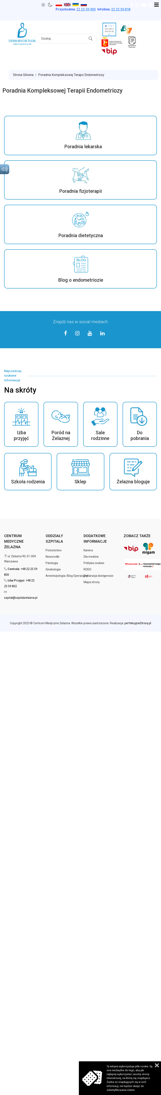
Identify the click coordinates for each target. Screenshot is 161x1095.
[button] (80, 135)
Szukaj (91, 38)
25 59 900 (86, 9)
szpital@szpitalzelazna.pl (20, 597)
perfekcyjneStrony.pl (137, 623)
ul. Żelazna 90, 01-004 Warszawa (20, 559)
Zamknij (157, 1065)
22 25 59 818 (120, 9)
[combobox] (65, 38)
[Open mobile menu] (156, 5)
